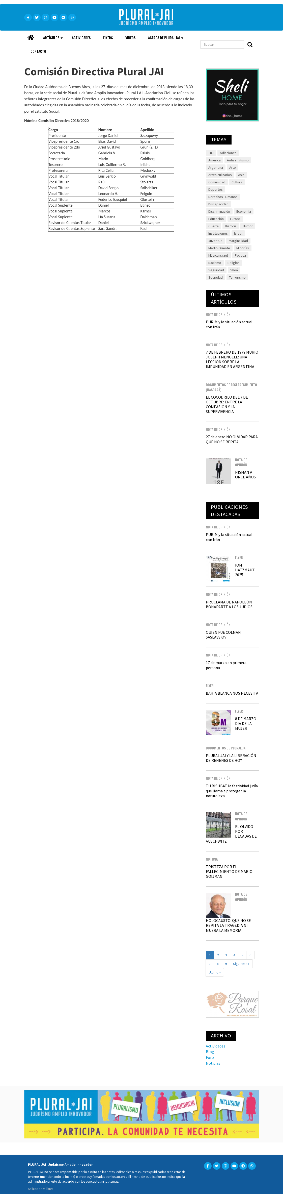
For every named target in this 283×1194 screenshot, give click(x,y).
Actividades (81, 37)
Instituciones (218, 233)
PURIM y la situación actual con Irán (229, 324)
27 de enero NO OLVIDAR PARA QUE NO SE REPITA (232, 439)
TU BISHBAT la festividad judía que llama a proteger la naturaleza (232, 790)
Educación (216, 218)
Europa (235, 218)
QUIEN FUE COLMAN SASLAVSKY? (223, 635)
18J (211, 153)
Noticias (213, 1063)
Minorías (242, 248)
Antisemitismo (238, 160)
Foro (210, 1057)
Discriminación (219, 211)
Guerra (213, 226)
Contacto (38, 51)
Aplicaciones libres (40, 1189)
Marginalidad (238, 240)
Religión (234, 262)
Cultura (237, 182)
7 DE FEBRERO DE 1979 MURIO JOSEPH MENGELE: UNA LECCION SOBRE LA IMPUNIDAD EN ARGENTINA (232, 359)
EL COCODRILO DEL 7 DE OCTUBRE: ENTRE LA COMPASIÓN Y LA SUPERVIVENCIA (227, 404)
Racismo (214, 262)
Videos (130, 37)
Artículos (50, 39)
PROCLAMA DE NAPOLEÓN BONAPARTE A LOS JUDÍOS (229, 604)
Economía (243, 211)
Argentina (215, 167)
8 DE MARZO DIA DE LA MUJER (245, 723)
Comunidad (216, 182)
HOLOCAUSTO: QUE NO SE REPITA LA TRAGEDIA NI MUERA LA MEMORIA (228, 925)
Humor (248, 226)
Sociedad (215, 277)
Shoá (234, 270)
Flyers (108, 37)
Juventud (215, 240)
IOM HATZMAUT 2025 (245, 570)
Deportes (215, 189)
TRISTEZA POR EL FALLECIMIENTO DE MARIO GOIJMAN (229, 871)
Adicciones (228, 153)
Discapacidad (218, 204)
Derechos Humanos (223, 196)
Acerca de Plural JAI (163, 39)
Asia (241, 175)
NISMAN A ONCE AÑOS (245, 474)
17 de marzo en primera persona (226, 665)
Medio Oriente (219, 248)
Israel (238, 233)
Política (240, 255)
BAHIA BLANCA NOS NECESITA (232, 693)
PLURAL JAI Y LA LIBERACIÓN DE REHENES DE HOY (231, 758)
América (214, 160)
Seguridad (216, 270)
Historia (231, 226)
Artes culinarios (220, 175)
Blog (210, 1051)
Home (30, 36)
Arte (232, 167)
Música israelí (218, 255)
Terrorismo (237, 277)
